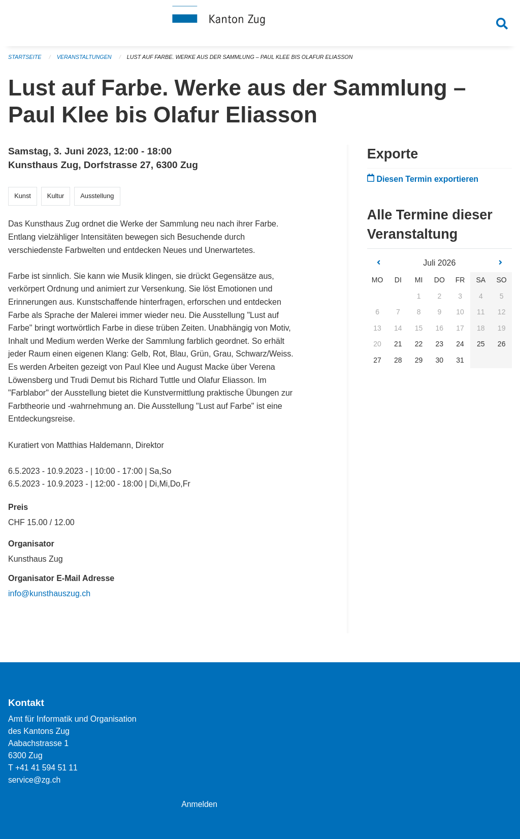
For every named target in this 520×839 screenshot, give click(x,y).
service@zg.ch (34, 780)
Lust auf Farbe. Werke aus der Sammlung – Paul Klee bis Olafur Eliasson (243, 61)
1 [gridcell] (419, 300)
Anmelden (199, 804)
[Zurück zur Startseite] (260, 24)
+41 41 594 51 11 (47, 767)
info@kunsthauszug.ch (49, 597)
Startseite (25, 61)
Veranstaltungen (85, 61)
